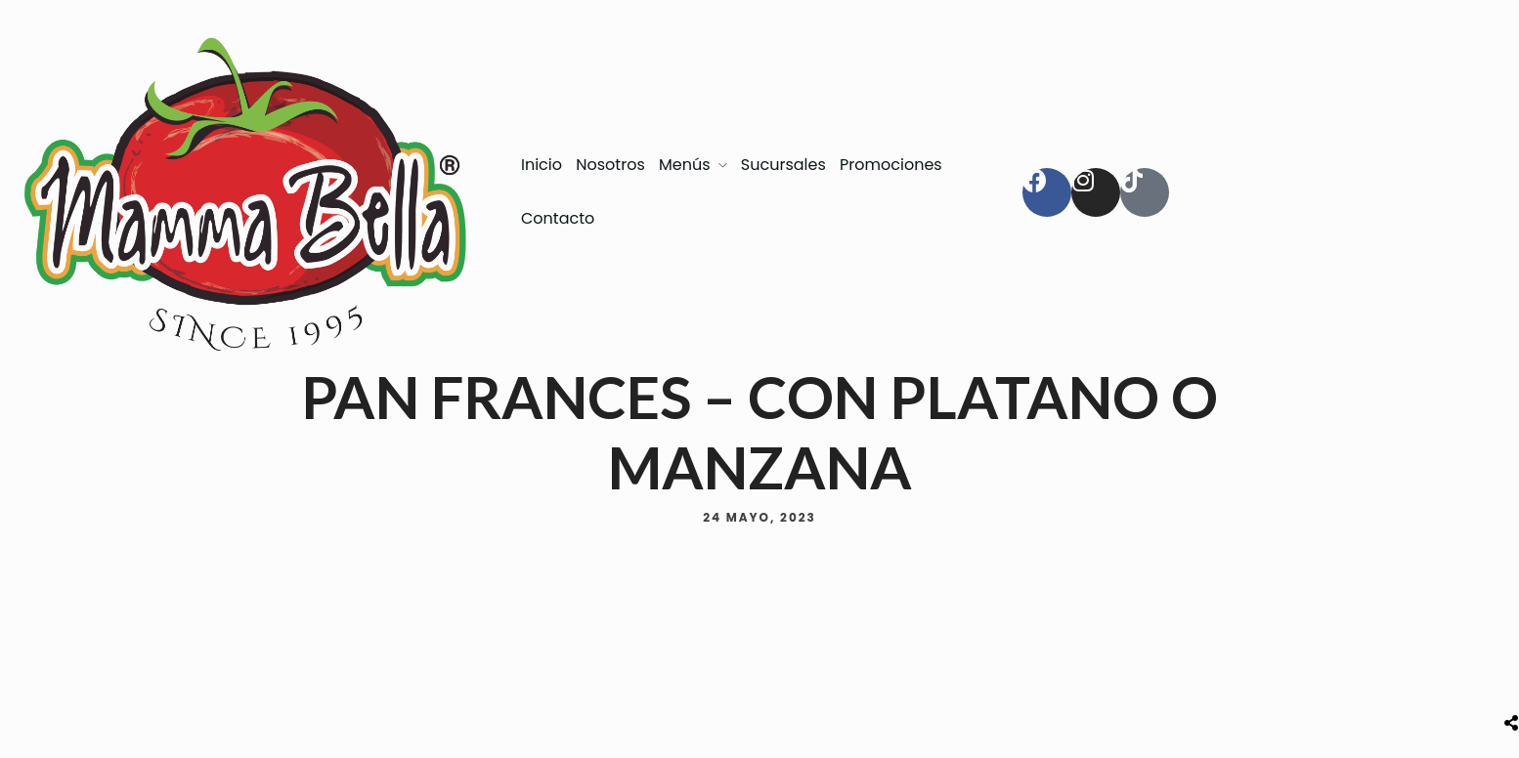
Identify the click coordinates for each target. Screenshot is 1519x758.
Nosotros (610, 164)
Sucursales (783, 164)
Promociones (891, 164)
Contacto (557, 218)
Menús (685, 164)
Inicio (541, 164)
